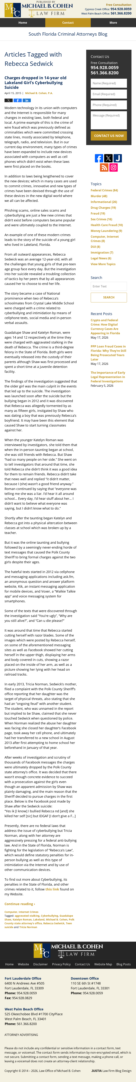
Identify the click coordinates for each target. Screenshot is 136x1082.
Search (108, 297)
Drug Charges (103, 208)
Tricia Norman (28, 927)
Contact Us (100, 56)
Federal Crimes (104, 190)
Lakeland (39, 919)
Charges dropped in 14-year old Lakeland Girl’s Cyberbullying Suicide (35, 82)
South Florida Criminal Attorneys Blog (39, 9)
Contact (68, 23)
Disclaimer (40, 964)
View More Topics (103, 264)
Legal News (101, 258)
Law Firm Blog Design (111, 1071)
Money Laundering (106, 231)
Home (22, 23)
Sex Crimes (101, 219)
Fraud (98, 213)
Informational (104, 202)
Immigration (102, 252)
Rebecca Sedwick (53, 923)
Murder (99, 196)
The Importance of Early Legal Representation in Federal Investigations (108, 377)
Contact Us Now (109, 135)
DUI (95, 247)
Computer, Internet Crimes (21, 912)
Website (23, 964)
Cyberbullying (49, 915)
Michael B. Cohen (56, 919)
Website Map (103, 964)
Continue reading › (20, 904)
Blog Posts (123, 964)
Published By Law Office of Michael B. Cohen (106, 9)
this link (52, 889)
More (113, 23)
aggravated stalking (27, 915)
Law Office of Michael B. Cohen (60, 1071)
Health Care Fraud (107, 225)
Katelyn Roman (22, 919)
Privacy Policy (61, 964)
